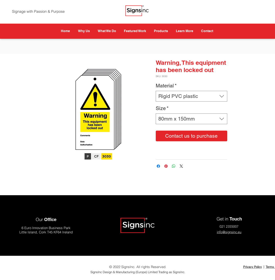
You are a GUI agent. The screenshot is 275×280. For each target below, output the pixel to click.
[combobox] (191, 96)
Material (166, 86)
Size (162, 108)
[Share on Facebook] (158, 166)
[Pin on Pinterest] (166, 166)
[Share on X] (181, 166)
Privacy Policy (252, 266)
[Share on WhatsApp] (173, 166)
